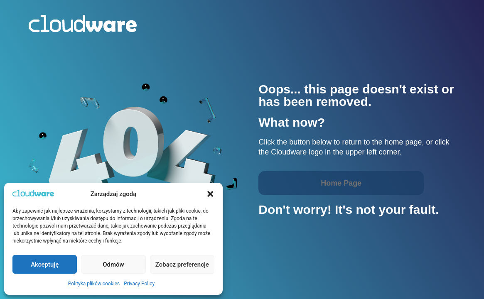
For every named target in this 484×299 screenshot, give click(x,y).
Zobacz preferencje (182, 264)
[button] (210, 194)
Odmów (113, 264)
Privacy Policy (139, 284)
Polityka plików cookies (94, 284)
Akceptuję (45, 264)
